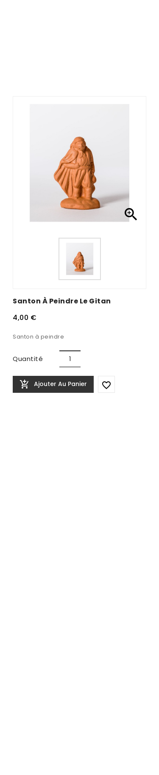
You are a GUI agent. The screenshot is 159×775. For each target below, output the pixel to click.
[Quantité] (70, 358)
